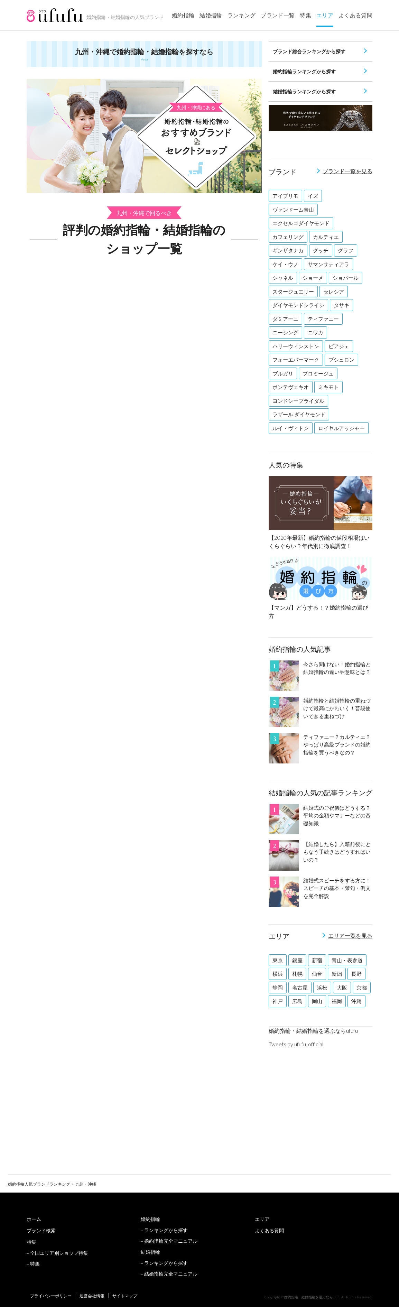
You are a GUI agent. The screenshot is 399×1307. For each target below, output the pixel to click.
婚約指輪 (183, 15)
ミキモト (328, 387)
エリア (324, 15)
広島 (297, 1001)
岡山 (317, 1001)
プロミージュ (318, 373)
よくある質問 (355, 15)
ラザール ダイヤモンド (298, 414)
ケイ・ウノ (285, 264)
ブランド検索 (41, 1230)
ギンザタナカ (288, 250)
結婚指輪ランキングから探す (304, 91)
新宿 (317, 960)
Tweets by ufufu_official (296, 1044)
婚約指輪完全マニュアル (170, 1241)
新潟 (337, 974)
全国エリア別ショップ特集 (59, 1253)
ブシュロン (341, 359)
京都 (361, 987)
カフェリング (288, 237)
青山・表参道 (347, 960)
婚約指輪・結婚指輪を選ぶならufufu (313, 1030)
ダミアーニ (285, 319)
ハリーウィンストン (295, 346)
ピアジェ (338, 346)
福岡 (337, 1001)
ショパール (346, 278)
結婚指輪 (211, 15)
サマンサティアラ (328, 264)
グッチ (320, 250)
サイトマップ (124, 1295)
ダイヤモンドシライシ (298, 305)
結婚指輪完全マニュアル (170, 1274)
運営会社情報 (92, 1295)
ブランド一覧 (278, 15)
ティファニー (323, 319)
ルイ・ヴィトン (290, 428)
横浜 (277, 974)
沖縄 (356, 1001)
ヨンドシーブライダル (298, 401)
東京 (277, 960)
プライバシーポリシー (51, 1295)
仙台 (317, 974)
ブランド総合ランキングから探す (309, 51)
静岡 (277, 987)
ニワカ (315, 332)
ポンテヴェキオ (290, 387)
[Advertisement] (144, 298)
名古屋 (300, 987)
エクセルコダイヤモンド (301, 223)
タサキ (341, 305)
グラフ (345, 250)
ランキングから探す (166, 1230)
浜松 (322, 987)
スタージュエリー (293, 291)
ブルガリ (282, 373)
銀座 (297, 960)
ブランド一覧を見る (347, 171)
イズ (313, 196)
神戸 (277, 1001)
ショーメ (313, 278)
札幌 (297, 974)
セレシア (333, 291)
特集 (305, 15)
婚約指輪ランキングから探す (304, 71)
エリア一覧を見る (350, 935)
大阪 (342, 987)
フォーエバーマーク (295, 359)
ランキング (242, 15)
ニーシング (285, 332)
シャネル (282, 278)
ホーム (34, 1219)
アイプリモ (285, 196)
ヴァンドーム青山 (293, 209)
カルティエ (326, 237)
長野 (356, 974)
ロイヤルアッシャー (341, 428)
